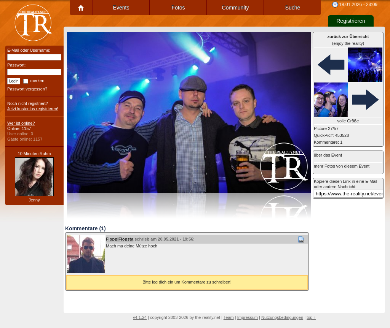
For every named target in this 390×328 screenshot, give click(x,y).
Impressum (247, 317)
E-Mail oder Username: (28, 50)
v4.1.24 (140, 317)
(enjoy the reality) (348, 40)
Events (121, 8)
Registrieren (350, 21)
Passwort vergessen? (27, 89)
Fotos (178, 8)
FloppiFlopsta (119, 239)
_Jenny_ (34, 200)
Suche (292, 8)
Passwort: (16, 65)
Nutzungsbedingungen (282, 317)
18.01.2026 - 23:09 (358, 4)
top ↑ (311, 317)
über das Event (328, 155)
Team (229, 317)
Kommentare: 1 (328, 142)
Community (235, 8)
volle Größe (348, 121)
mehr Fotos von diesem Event (341, 166)
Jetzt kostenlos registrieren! (32, 108)
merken (37, 80)
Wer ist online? (21, 123)
